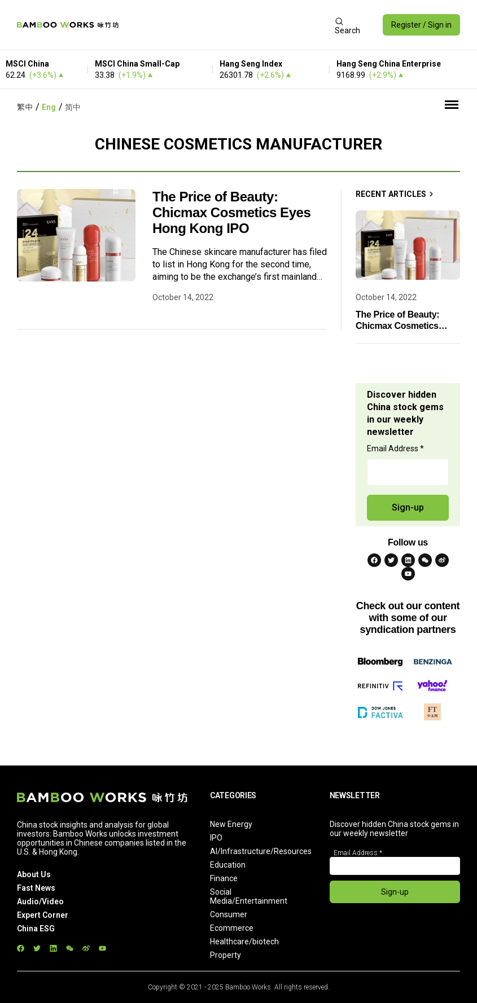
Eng (49, 107)
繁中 (25, 107)
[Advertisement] (226, 25)
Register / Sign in (421, 24)
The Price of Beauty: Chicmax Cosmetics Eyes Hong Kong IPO (231, 212)
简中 (73, 107)
